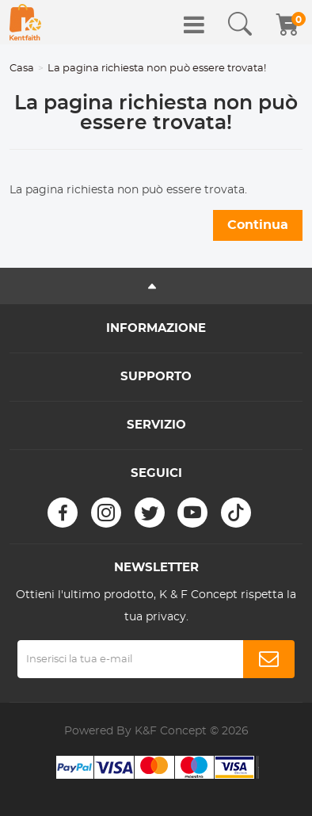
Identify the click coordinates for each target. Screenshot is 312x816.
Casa (22, 68)
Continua (257, 225)
